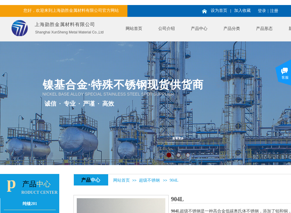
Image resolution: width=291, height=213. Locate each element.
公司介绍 (166, 28)
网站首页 (134, 28)
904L (174, 180)
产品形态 (264, 28)
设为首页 (219, 10)
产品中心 (199, 28)
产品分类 (231, 28)
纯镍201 (30, 203)
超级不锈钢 (149, 180)
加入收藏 (242, 10)
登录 (262, 11)
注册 (274, 11)
